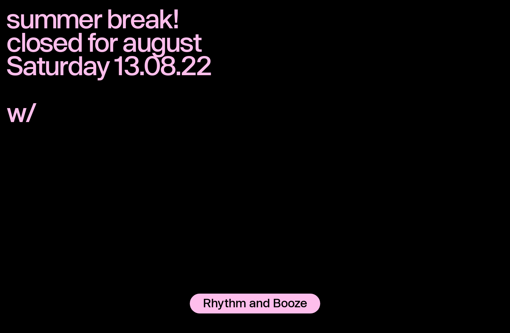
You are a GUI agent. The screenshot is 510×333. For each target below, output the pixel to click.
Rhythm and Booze (255, 303)
